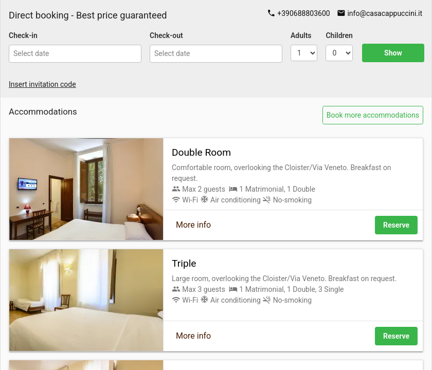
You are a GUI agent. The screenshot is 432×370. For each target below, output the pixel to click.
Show (393, 53)
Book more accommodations (373, 115)
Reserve (396, 225)
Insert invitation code (42, 84)
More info (193, 225)
